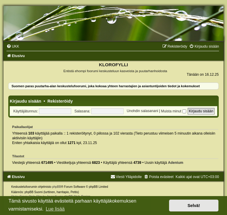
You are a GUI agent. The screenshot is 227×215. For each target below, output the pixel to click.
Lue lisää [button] (55, 208)
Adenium (175, 163)
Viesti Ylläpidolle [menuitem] (126, 177)
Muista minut (173, 111)
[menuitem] (13, 46)
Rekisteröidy (60, 101)
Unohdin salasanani (142, 111)
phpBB (56, 186)
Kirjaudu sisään (25, 101)
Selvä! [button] (193, 205)
